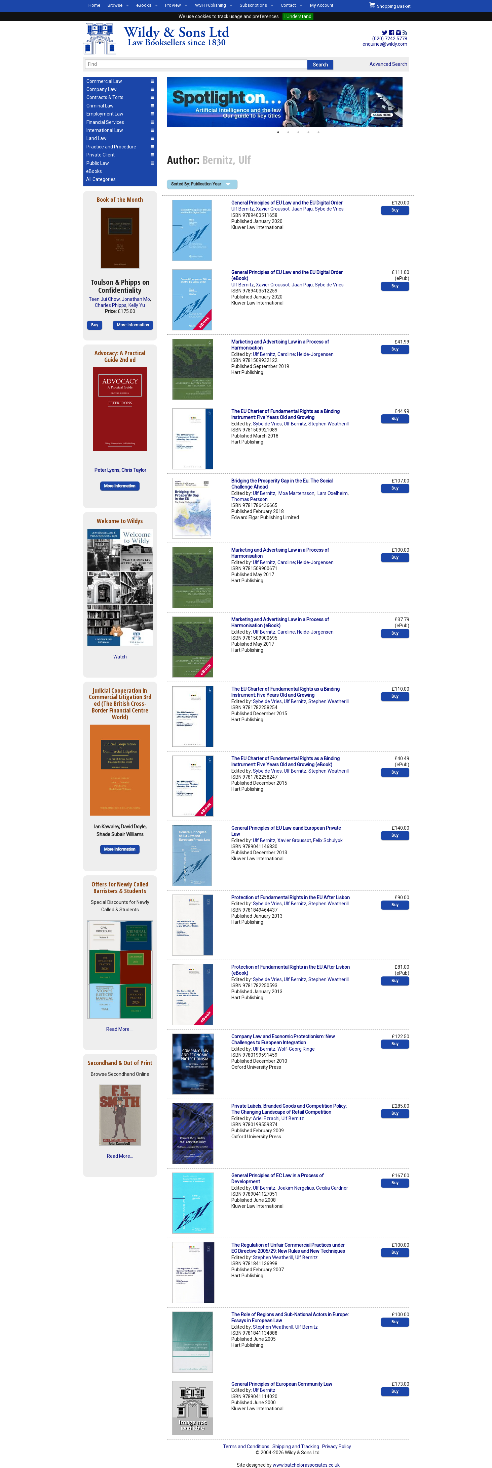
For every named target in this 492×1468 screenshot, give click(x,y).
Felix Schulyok (328, 840)
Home (94, 5)
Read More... (120, 1156)
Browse (115, 5)
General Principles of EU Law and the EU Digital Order (287, 202)
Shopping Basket (390, 5)
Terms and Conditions (246, 1446)
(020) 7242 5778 (389, 38)
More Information (133, 325)
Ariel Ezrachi (266, 1118)
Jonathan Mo (136, 299)
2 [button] (288, 132)
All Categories (101, 179)
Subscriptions (253, 5)
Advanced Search (388, 64)
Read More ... (120, 1029)
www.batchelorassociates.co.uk (306, 1465)
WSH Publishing (210, 5)
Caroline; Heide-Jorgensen (305, 354)
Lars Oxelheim (332, 493)
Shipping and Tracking (295, 1446)
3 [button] (298, 132)
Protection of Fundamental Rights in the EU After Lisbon (290, 897)
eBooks (143, 5)
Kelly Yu (136, 305)
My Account (321, 5)
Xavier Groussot (273, 209)
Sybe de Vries (329, 209)
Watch (120, 656)
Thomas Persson (249, 499)
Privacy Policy (336, 1446)
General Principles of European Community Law (281, 1384)
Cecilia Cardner (332, 1188)
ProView (173, 5)
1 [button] (278, 132)
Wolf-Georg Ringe (296, 1049)
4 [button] (308, 132)
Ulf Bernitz (242, 209)
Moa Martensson (295, 493)
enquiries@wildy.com (385, 44)
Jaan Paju (302, 209)
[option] (288, 102)
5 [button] (318, 132)
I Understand (298, 16)
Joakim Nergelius (295, 1188)
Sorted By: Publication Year (196, 184)
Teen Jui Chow (104, 299)
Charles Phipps (110, 305)
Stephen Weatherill (328, 423)
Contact (288, 5)
